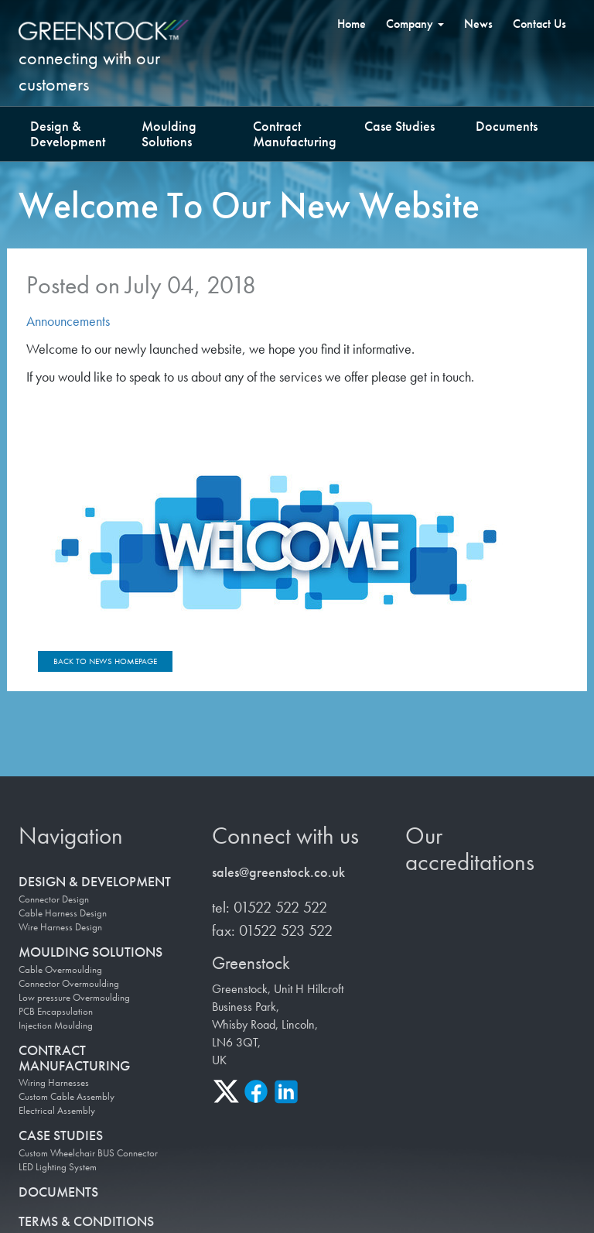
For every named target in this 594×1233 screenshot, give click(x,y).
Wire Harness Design (60, 927)
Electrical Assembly (57, 1111)
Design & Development (67, 133)
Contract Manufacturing (294, 133)
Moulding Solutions (169, 133)
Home (351, 23)
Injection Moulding (56, 1025)
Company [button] (415, 23)
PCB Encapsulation (56, 1011)
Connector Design (54, 899)
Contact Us (539, 23)
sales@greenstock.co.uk (278, 873)
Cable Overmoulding (60, 970)
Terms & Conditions (86, 1221)
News (478, 23)
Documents (507, 126)
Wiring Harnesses (54, 1083)
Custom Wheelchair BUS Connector (88, 1153)
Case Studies (399, 126)
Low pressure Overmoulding (74, 998)
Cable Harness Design (63, 913)
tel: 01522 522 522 (269, 907)
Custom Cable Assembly (66, 1097)
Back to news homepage (105, 661)
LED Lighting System (58, 1167)
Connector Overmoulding (69, 984)
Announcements (68, 321)
